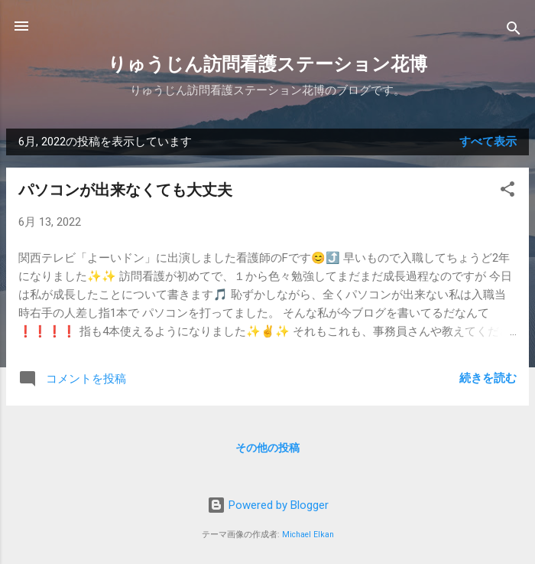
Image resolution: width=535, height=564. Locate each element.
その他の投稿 (267, 448)
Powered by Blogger (268, 505)
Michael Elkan (308, 535)
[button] (507, 192)
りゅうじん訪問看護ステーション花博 (267, 64)
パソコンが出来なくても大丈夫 (125, 190)
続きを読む (488, 378)
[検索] (513, 31)
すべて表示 (488, 141)
